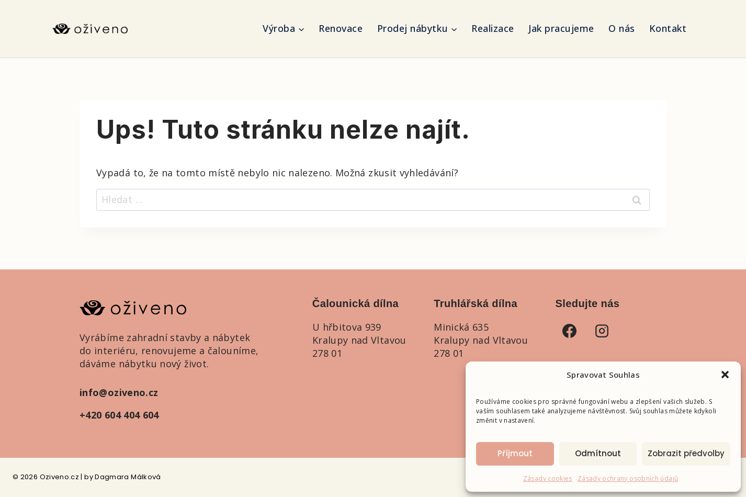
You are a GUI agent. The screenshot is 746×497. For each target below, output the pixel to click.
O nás (621, 28)
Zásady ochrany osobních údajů (628, 478)
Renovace (341, 28)
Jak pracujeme (561, 28)
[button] (725, 374)
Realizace (492, 28)
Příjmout (515, 453)
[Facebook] (570, 331)
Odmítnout (598, 453)
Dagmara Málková (128, 477)
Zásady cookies (547, 478)
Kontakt (668, 28)
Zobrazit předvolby (686, 453)
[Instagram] (602, 331)
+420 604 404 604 (119, 415)
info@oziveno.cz (119, 392)
